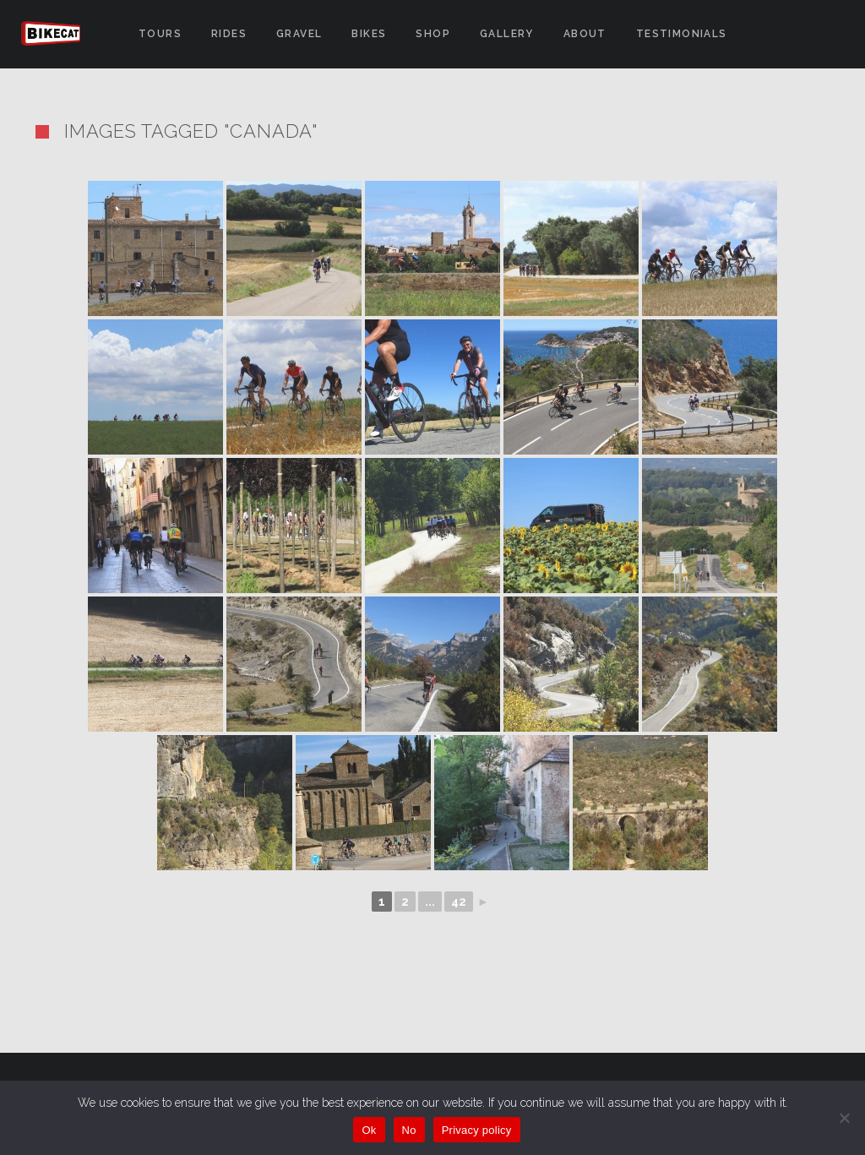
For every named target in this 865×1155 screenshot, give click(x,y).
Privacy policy (477, 1130)
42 (458, 901)
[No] (843, 1117)
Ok (369, 1130)
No (409, 1130)
